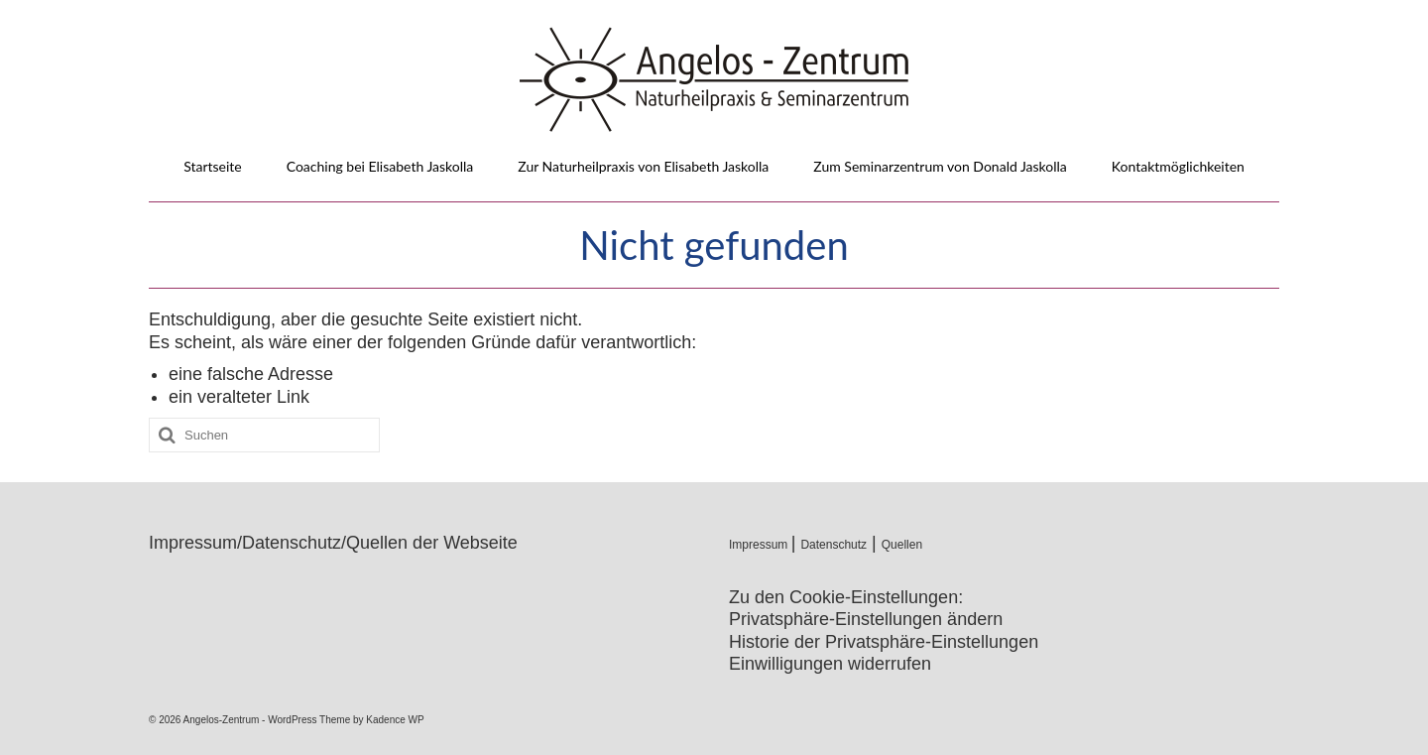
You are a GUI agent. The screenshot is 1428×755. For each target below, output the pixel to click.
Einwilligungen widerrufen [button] (830, 664)
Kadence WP (394, 719)
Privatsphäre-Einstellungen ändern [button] (866, 619)
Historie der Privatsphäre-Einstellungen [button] (883, 642)
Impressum (760, 545)
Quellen (902, 545)
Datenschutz (833, 545)
